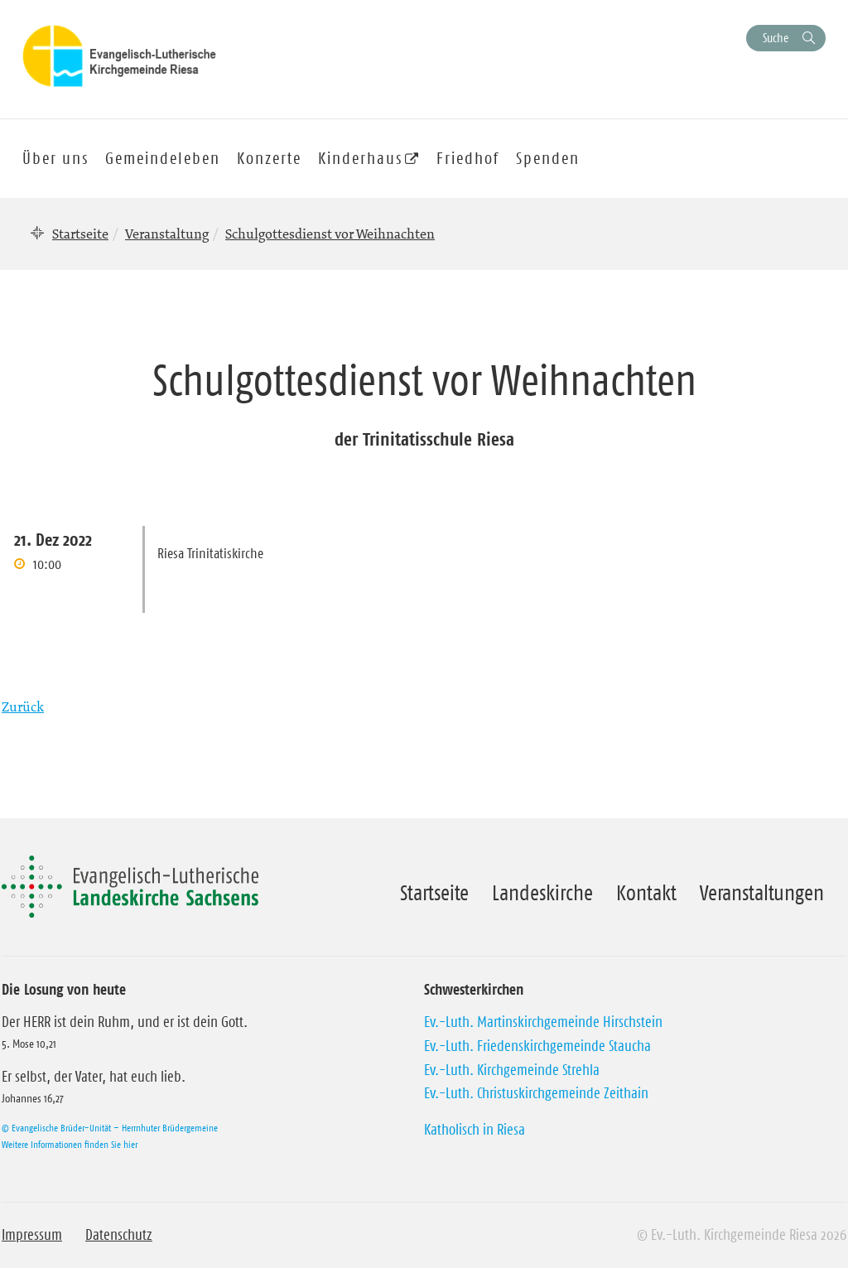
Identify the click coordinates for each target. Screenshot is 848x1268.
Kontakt (646, 893)
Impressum (32, 1235)
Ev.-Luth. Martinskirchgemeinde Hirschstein (543, 1022)
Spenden (548, 158)
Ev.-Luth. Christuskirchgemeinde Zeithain (536, 1093)
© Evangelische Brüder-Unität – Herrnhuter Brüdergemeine (110, 1127)
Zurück (23, 706)
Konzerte (269, 158)
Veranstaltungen (762, 893)
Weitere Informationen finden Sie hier (69, 1144)
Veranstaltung (167, 233)
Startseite (80, 233)
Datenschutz (118, 1235)
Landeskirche (542, 893)
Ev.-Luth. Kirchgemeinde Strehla (512, 1070)
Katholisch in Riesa (474, 1130)
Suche (775, 38)
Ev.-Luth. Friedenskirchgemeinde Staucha (537, 1046)
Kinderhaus (360, 158)
